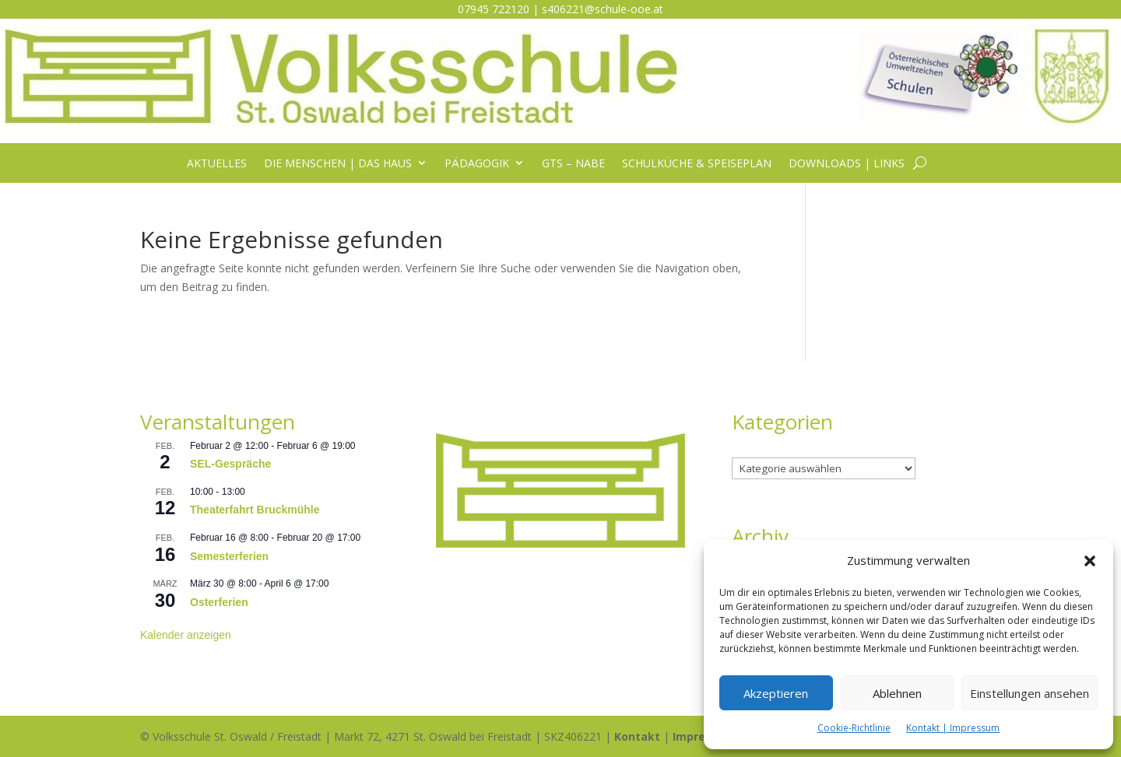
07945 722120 (493, 9)
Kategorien (759, 448)
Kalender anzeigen (185, 635)
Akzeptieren (775, 693)
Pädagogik (477, 163)
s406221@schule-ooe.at (602, 9)
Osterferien (219, 602)
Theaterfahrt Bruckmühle (254, 509)
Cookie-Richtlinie (854, 727)
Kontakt (637, 736)
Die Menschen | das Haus (338, 163)
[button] (1090, 561)
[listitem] (560, 455)
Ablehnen (897, 693)
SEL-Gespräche (230, 463)
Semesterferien (229, 556)
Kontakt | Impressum (953, 727)
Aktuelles (217, 163)
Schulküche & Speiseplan (696, 163)
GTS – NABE (573, 163)
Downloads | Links (847, 163)
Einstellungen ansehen (1029, 693)
